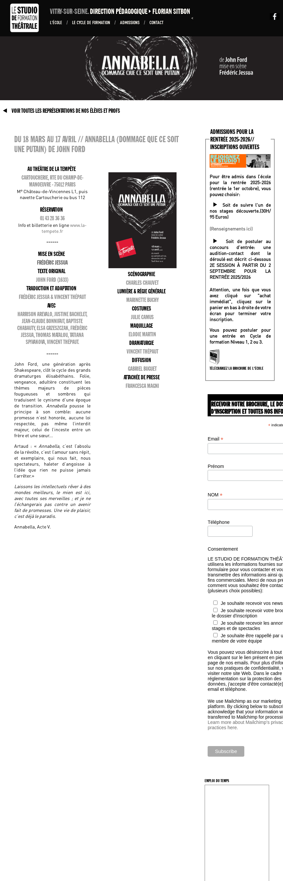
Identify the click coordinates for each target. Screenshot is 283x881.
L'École (56, 22)
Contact (156, 22)
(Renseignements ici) (231, 228)
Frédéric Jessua (52, 262)
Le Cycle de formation (91, 22)
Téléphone (218, 522)
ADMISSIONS (130, 22)
